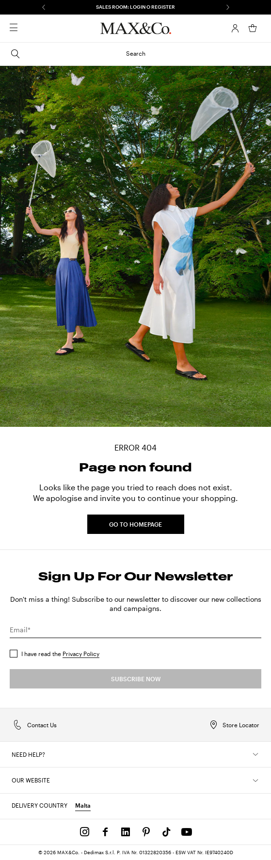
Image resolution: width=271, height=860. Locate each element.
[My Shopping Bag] (252, 28)
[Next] (228, 7)
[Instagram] (85, 832)
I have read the (60, 653)
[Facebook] (105, 832)
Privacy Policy (81, 653)
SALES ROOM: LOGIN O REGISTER (135, 7)
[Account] (235, 28)
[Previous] (44, 7)
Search (77, 54)
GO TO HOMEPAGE (135, 524)
